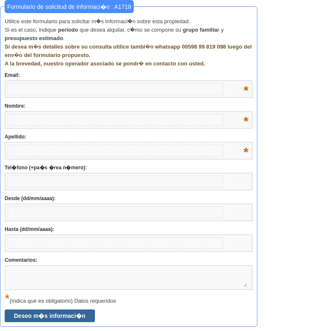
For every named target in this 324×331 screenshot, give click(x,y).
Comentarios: (21, 260)
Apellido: (126, 137)
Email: (126, 75)
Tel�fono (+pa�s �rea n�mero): (46, 168)
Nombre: (126, 106)
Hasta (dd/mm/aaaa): (29, 229)
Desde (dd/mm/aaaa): (30, 198)
